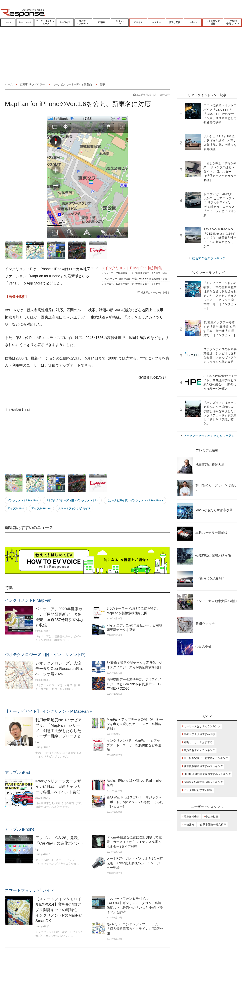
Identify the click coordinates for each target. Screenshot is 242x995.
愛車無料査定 (191, 816)
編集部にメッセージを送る (154, 292)
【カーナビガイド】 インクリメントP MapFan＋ (135, 500)
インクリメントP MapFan (22, 500)
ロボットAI (119, 22)
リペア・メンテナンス (83, 22)
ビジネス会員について (233, 22)
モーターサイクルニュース (45, 22)
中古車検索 (211, 816)
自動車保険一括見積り (213, 824)
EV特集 (101, 22)
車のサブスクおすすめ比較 (199, 734)
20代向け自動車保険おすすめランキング (207, 774)
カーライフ (64, 22)
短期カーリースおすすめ (198, 742)
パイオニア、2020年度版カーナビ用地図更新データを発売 (131, 284)
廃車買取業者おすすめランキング (203, 766)
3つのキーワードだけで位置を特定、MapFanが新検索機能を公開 (134, 278)
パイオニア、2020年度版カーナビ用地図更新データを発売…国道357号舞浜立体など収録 (146, 273)
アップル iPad (15, 508)
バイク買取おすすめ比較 (198, 790)
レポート (193, 22)
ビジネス (138, 22)
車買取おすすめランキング (199, 750)
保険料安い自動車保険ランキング (203, 782)
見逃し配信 (174, 22)
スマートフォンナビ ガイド (74, 508)
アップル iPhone (41, 508)
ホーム (8, 22)
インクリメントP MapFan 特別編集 (133, 268)
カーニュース (25, 22)
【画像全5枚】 (17, 297)
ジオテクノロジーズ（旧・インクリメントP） (72, 500)
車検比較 (189, 824)
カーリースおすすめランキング (202, 726)
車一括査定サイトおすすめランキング (206, 758)
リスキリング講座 (213, 22)
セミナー (156, 22)
